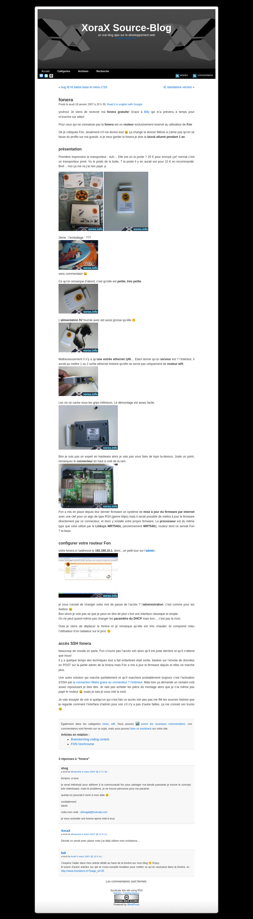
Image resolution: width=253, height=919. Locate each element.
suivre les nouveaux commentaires (160, 723)
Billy (146, 112)
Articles (117, 893)
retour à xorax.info (127, 38)
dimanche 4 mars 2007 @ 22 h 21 (89, 834)
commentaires (203, 75)
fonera (66, 99)
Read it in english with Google (124, 104)
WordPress (133, 904)
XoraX (65, 831)
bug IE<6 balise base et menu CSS (84, 87)
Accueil (45, 71)
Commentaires (131, 893)
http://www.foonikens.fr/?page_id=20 (82, 870)
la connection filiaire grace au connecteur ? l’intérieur (107, 682)
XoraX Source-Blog (127, 27)
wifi (113, 723)
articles (181, 75)
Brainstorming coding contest (90, 739)
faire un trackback (140, 728)
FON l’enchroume (82, 744)
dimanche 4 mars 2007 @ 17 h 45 (89, 771)
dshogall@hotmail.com (93, 812)
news (105, 723)
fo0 (63, 853)
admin (150, 550)
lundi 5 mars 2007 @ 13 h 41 (86, 856)
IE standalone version (178, 87)
